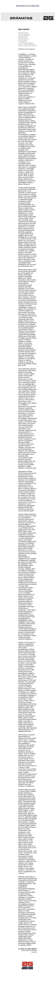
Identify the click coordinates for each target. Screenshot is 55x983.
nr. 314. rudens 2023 (27, 6)
